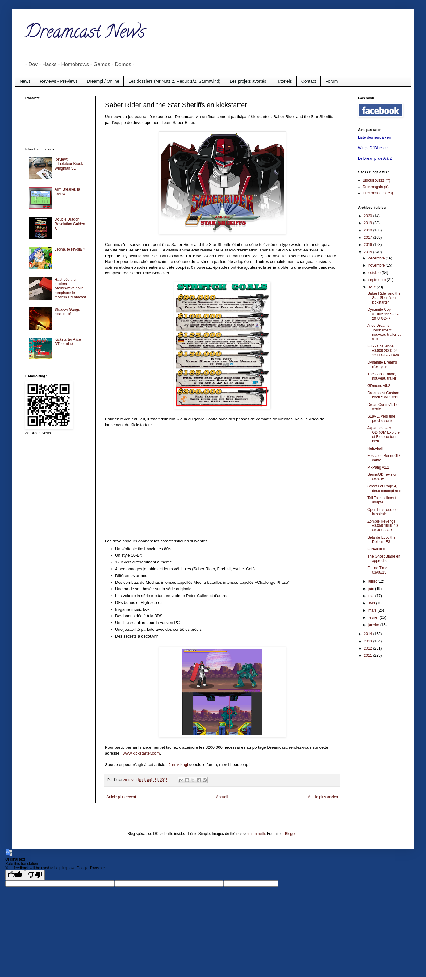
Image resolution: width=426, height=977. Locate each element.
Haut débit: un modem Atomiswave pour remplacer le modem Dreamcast (70, 288)
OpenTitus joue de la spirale (382, 511)
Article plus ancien (323, 797)
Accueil (222, 797)
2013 (368, 641)
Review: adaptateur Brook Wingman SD (69, 164)
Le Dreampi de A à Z (375, 158)
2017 (368, 237)
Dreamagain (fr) (376, 187)
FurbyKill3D (376, 549)
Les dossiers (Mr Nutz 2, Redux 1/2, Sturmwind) (174, 81)
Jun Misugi (178, 764)
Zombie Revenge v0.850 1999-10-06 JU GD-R (383, 526)
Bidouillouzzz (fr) (376, 180)
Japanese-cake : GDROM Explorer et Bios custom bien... (384, 434)
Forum (331, 81)
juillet (373, 581)
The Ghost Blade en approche (383, 558)
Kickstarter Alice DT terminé (68, 341)
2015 (368, 252)
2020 (368, 216)
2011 (368, 655)
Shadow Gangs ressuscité (67, 311)
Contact (308, 81)
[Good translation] (15, 875)
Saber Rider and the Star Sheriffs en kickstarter (383, 298)
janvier (374, 625)
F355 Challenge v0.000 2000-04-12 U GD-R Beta (383, 350)
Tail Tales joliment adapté (381, 500)
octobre (375, 273)
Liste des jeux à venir (375, 137)
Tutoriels (284, 81)
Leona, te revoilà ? (70, 249)
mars (373, 610)
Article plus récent (121, 797)
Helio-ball (375, 448)
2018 (368, 230)
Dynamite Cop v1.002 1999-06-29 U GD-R (383, 314)
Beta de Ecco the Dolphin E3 (381, 539)
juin (371, 589)
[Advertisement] (49, 123)
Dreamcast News (85, 33)
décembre (377, 258)
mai (371, 596)
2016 (368, 244)
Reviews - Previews (58, 81)
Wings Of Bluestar (373, 148)
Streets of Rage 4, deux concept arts (384, 488)
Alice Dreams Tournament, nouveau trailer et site (384, 332)
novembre (377, 265)
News (25, 81)
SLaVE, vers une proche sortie (381, 418)
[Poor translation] (35, 875)
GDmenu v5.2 (378, 386)
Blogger (291, 834)
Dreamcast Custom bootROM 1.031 (383, 395)
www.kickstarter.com (141, 753)
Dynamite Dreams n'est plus (382, 364)
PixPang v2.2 (378, 467)
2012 (368, 648)
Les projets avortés (248, 81)
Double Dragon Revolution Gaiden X (70, 223)
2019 (368, 223)
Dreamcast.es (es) (378, 193)
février (374, 617)
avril (372, 603)
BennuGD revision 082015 (382, 476)
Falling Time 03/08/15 (377, 570)
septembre (377, 280)
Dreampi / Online (103, 81)
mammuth (256, 834)
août (372, 287)
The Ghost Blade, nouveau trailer (381, 376)
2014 (368, 634)
